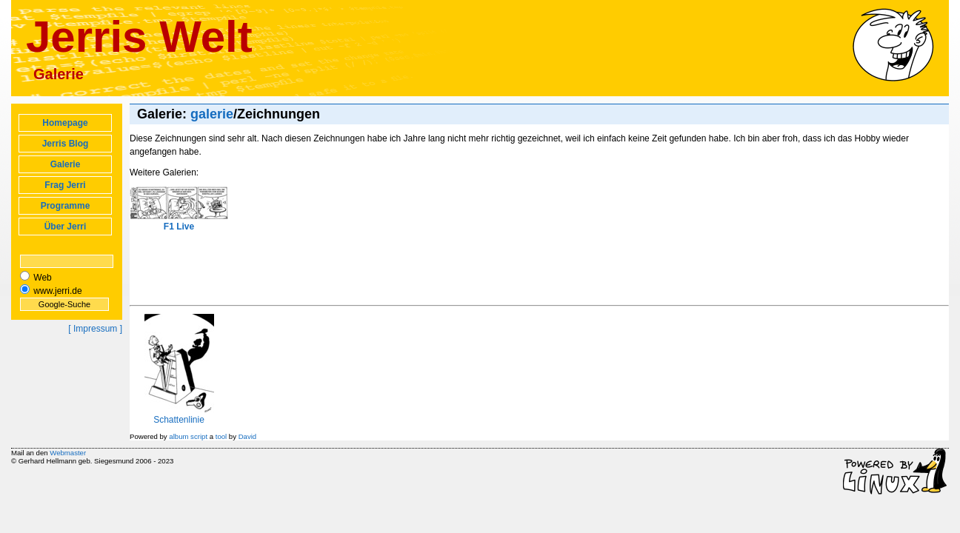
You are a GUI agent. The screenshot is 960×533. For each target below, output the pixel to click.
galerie (211, 114)
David (248, 436)
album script (188, 436)
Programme (65, 206)
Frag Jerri (64, 185)
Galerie (65, 164)
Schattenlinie (179, 414)
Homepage (64, 123)
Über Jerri (65, 226)
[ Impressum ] (95, 329)
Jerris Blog (65, 143)
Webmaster (68, 453)
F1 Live (179, 209)
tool (221, 436)
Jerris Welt (139, 36)
